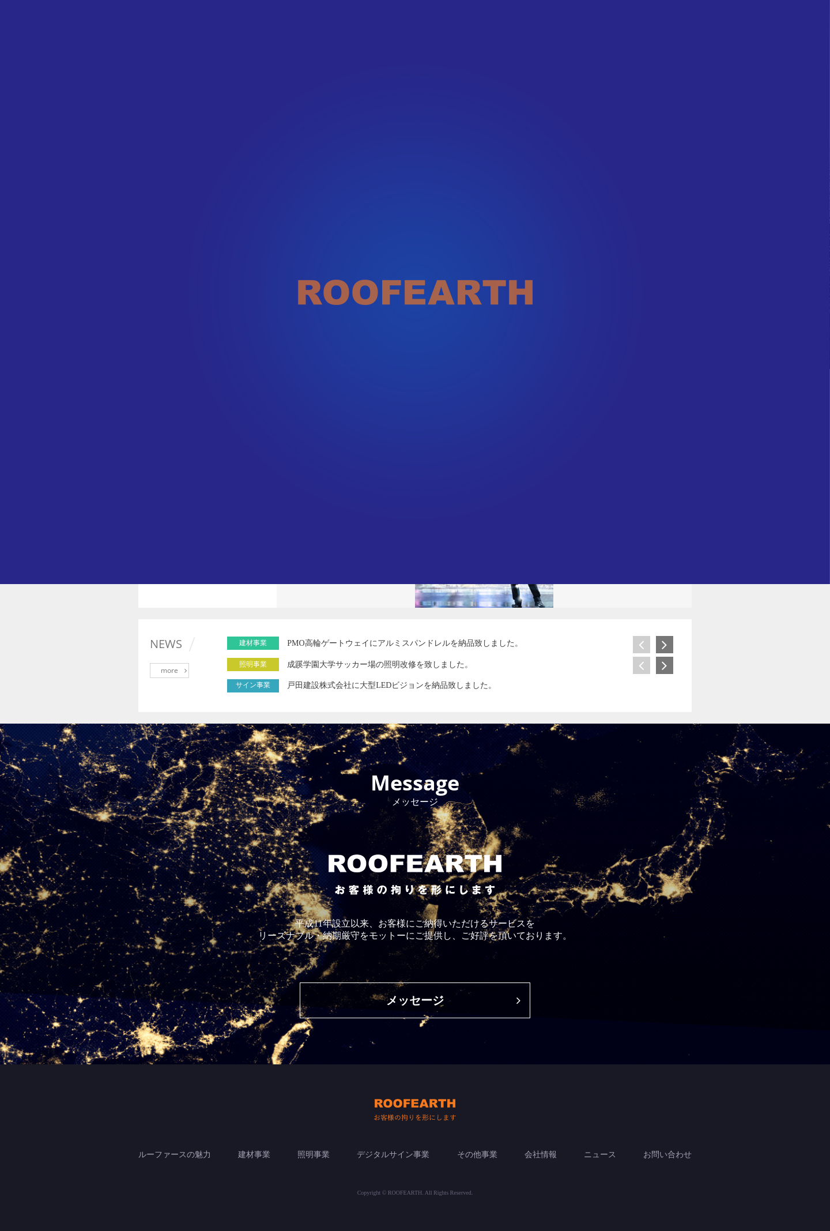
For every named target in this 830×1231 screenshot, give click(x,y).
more (174, 670)
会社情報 (541, 1154)
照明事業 (313, 1154)
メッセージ (453, 1000)
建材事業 (254, 1154)
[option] (479, 643)
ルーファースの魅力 (174, 1154)
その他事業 (477, 1154)
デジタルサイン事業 (393, 1154)
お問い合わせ (667, 1154)
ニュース (600, 1154)
